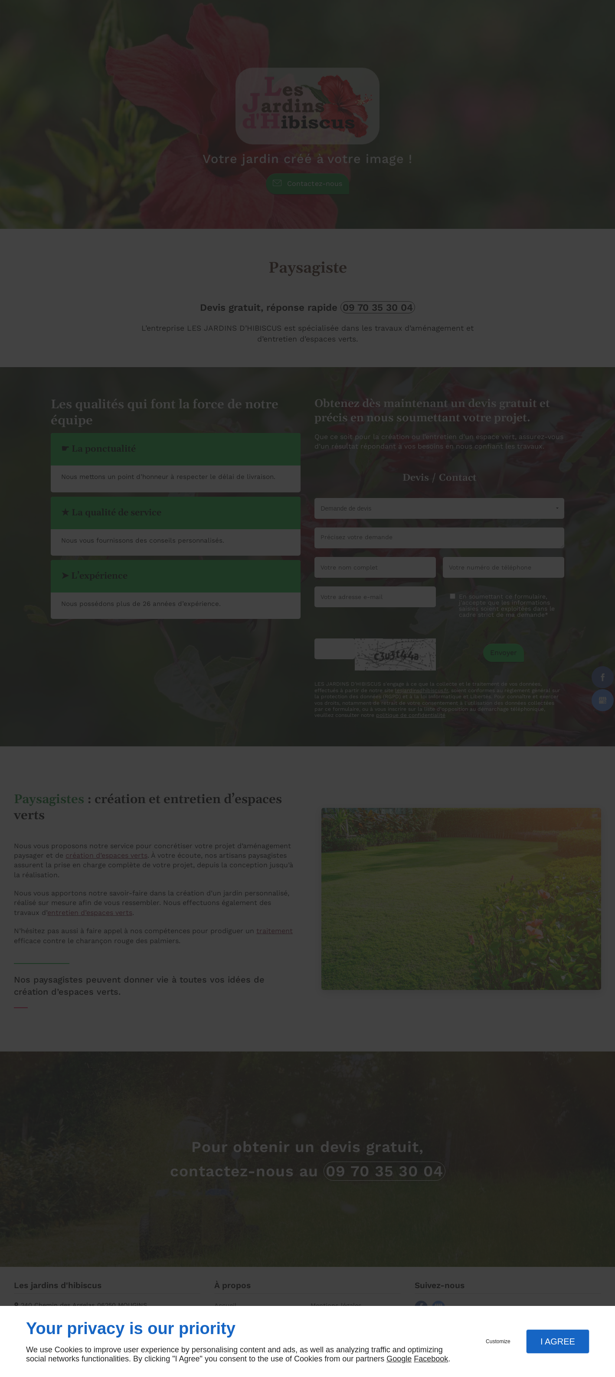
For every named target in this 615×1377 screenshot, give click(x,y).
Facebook (431, 1358)
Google (399, 1358)
